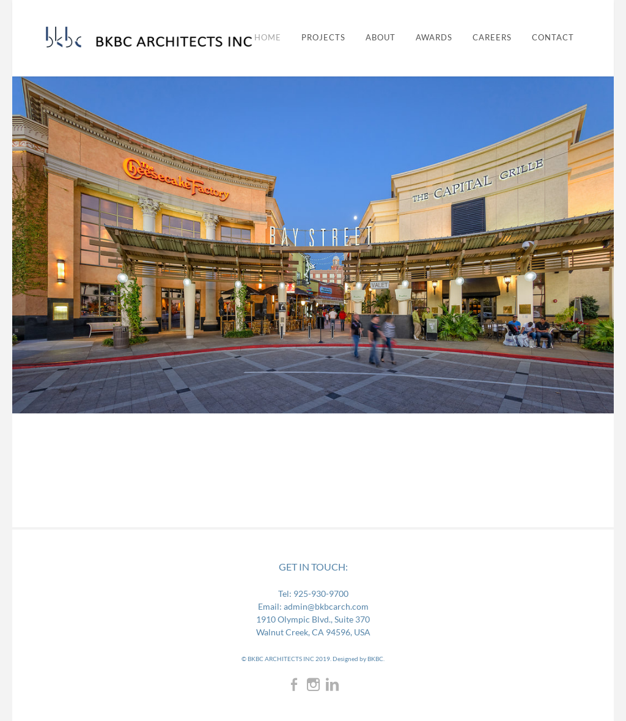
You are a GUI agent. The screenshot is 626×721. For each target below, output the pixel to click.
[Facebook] (294, 684)
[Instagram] (313, 684)
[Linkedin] (332, 684)
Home (267, 37)
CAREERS (492, 37)
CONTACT (553, 37)
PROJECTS (323, 37)
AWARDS (434, 37)
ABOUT (381, 37)
